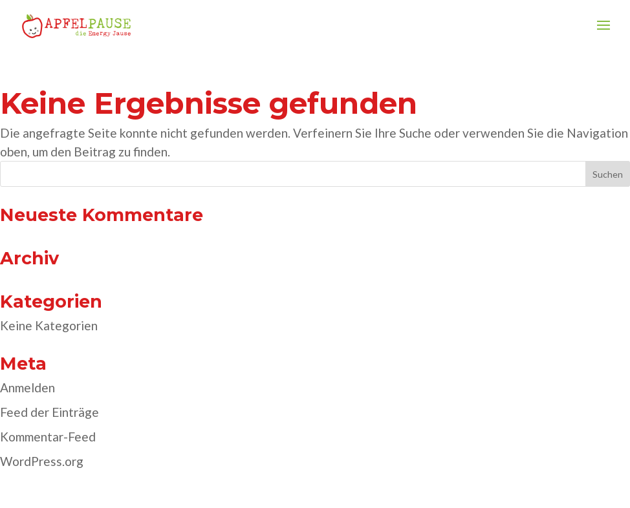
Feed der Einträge (49, 412)
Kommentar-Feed (48, 436)
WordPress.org (41, 461)
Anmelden (27, 387)
